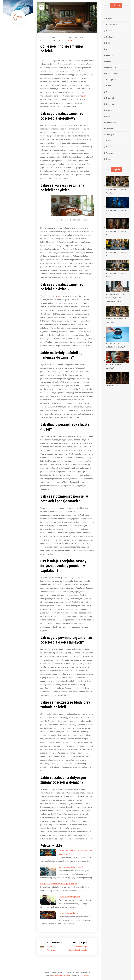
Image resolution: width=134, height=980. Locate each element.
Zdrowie (109, 159)
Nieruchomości (112, 73)
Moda (108, 61)
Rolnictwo (110, 104)
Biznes (109, 18)
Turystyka (110, 134)
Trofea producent (113, 385)
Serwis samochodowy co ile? (71, 866)
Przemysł (110, 98)
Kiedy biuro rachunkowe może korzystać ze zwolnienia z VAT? (115, 297)
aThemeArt (84, 975)
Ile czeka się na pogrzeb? (69, 896)
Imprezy (109, 49)
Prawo (108, 92)
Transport (110, 128)
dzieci (59, 296)
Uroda (108, 141)
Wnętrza (72, 40)
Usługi (109, 147)
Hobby (108, 43)
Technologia (111, 122)
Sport (108, 116)
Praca (108, 85)
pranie (84, 95)
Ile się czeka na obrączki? (70, 913)
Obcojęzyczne (111, 79)
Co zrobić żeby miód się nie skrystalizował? (58, 883)
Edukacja (110, 37)
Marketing (110, 55)
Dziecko (109, 31)
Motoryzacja (111, 67)
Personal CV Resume (61, 975)
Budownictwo (111, 24)
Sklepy (109, 110)
